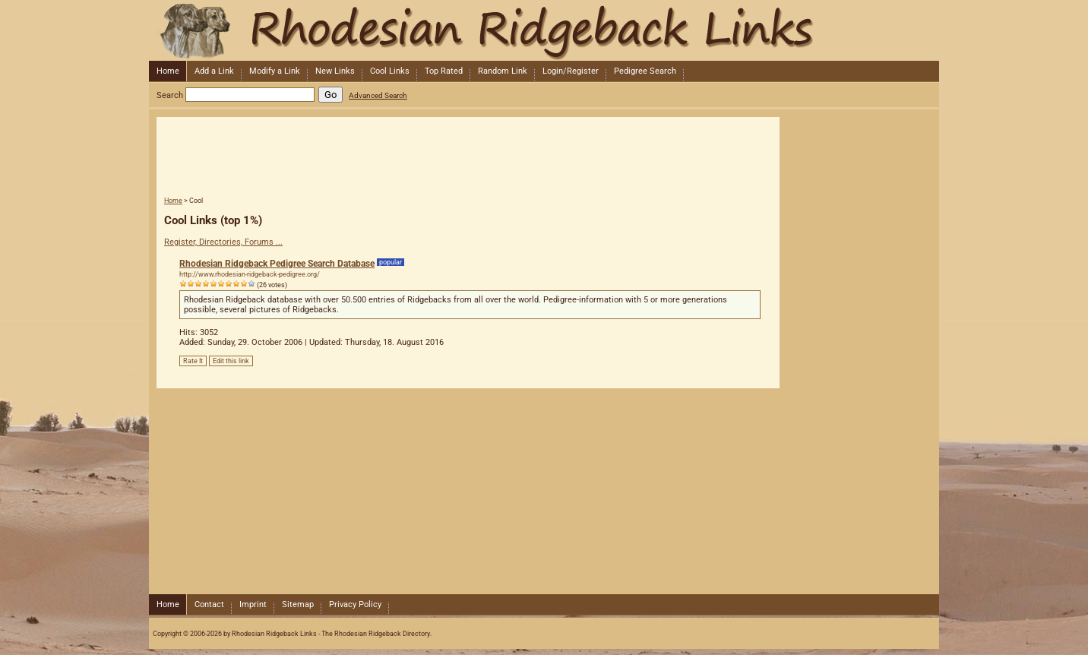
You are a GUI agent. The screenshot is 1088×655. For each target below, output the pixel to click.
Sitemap (298, 604)
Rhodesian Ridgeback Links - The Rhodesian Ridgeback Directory (542, 30)
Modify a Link (274, 71)
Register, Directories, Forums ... (223, 242)
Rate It (193, 361)
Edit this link (231, 361)
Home (168, 71)
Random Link (502, 71)
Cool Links (390, 71)
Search (170, 95)
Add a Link (214, 71)
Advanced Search (378, 95)
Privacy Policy (355, 604)
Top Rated (444, 71)
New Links (335, 71)
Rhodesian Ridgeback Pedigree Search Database (277, 263)
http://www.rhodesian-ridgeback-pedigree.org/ (249, 274)
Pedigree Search (645, 71)
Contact (209, 604)
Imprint (253, 604)
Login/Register (570, 71)
